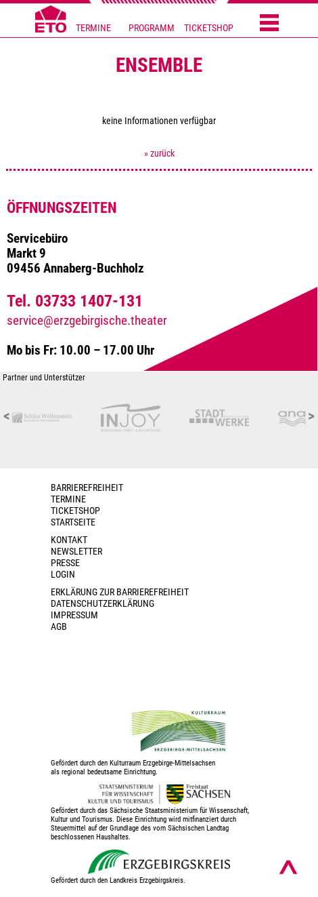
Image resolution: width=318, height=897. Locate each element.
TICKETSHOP (208, 28)
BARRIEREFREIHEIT (87, 488)
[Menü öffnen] (269, 24)
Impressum (74, 615)
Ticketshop (75, 511)
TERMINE (93, 28)
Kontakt (69, 540)
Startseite (73, 522)
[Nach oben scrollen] (288, 867)
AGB (59, 627)
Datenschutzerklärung (102, 604)
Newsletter (76, 551)
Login (63, 574)
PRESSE (65, 563)
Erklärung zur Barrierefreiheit (120, 592)
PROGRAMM (152, 28)
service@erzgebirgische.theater (87, 320)
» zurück (159, 153)
